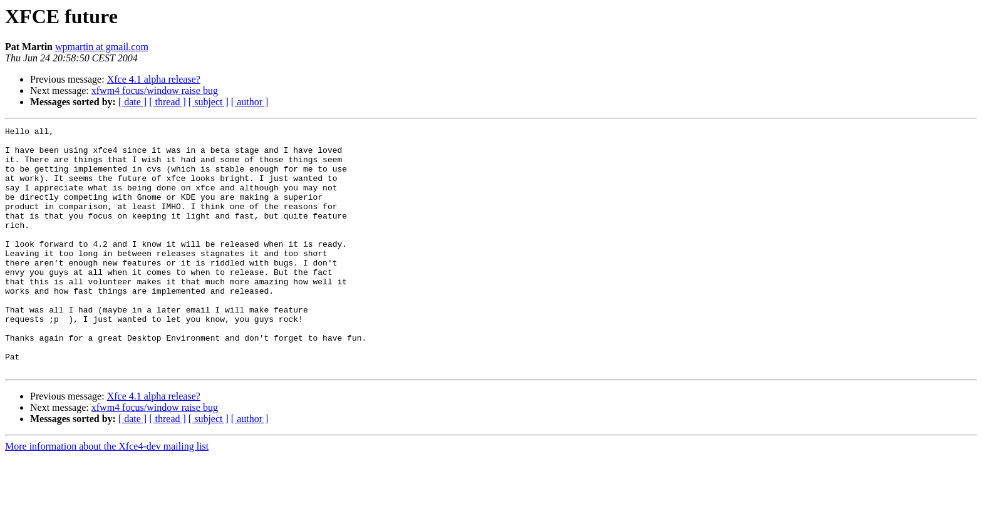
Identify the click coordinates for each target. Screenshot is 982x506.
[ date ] (132, 101)
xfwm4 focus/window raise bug (154, 90)
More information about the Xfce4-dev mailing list (107, 495)
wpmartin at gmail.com (101, 46)
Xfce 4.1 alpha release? (153, 79)
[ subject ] (209, 101)
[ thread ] (167, 101)
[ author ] (250, 101)
